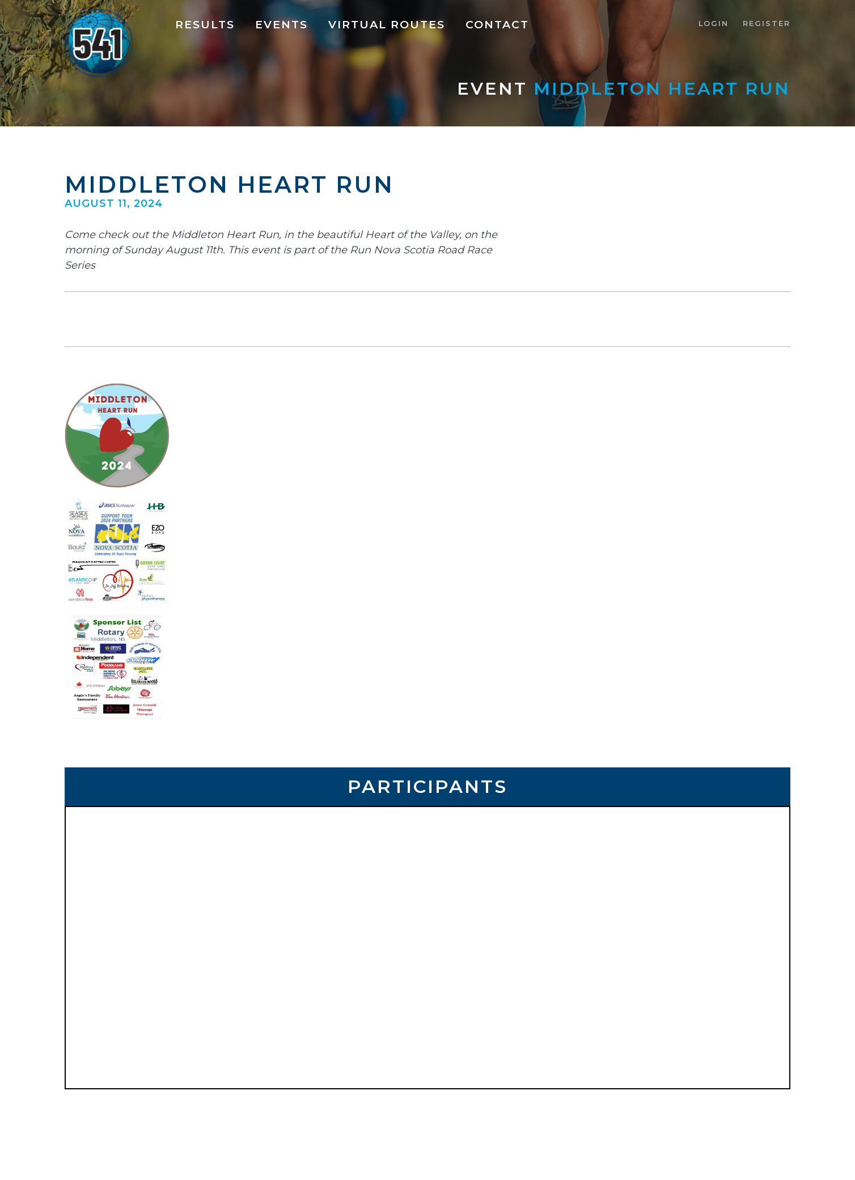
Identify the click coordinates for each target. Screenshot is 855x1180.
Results (205, 24)
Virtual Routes (386, 24)
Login (714, 23)
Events (281, 24)
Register (766, 23)
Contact (497, 24)
